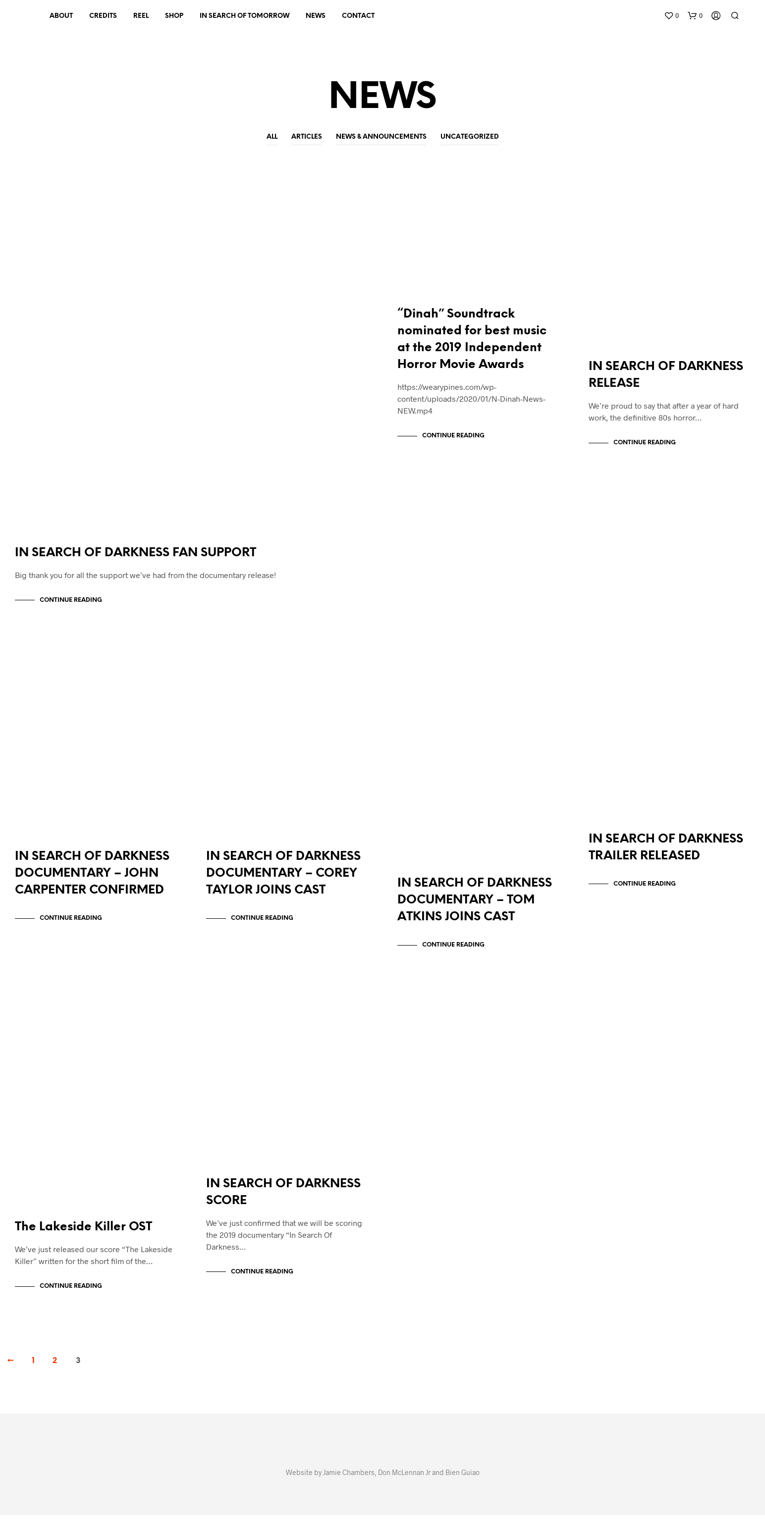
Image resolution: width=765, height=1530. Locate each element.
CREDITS (103, 16)
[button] (671, 16)
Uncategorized (469, 137)
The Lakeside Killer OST (83, 1242)
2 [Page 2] (55, 1376)
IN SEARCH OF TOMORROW (244, 16)
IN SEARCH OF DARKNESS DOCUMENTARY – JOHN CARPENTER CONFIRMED (92, 883)
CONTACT (358, 16)
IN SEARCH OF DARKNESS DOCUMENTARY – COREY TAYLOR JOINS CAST (283, 883)
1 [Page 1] (33, 1376)
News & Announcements (381, 137)
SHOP (174, 16)
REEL (141, 16)
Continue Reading (71, 605)
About (61, 16)
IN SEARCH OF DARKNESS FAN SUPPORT (135, 558)
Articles (306, 137)
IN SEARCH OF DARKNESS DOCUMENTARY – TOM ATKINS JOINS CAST (474, 910)
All (272, 137)
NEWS (316, 16)
